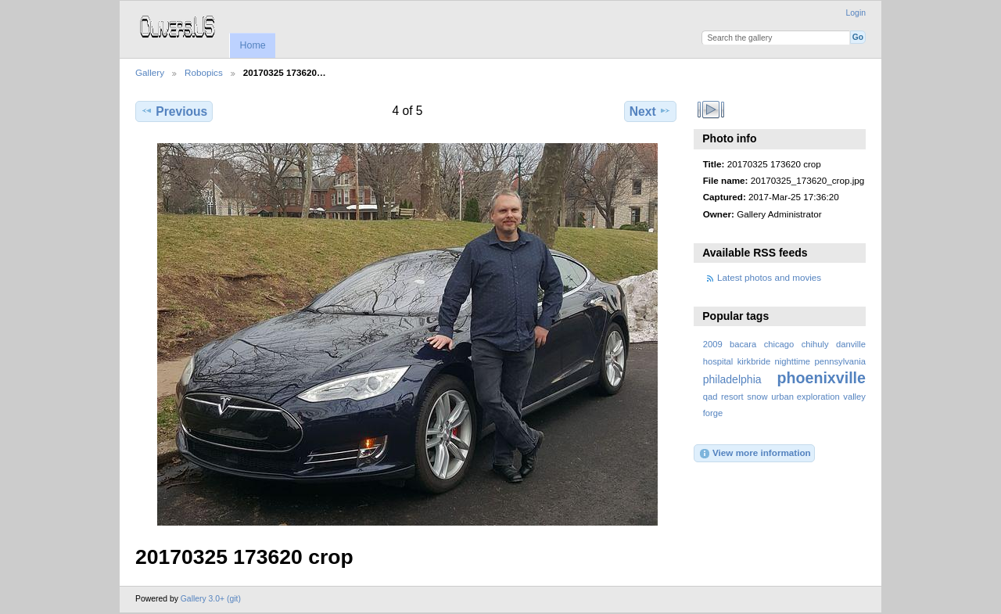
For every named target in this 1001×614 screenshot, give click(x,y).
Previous (174, 111)
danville (851, 344)
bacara (743, 344)
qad (710, 396)
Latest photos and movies (769, 277)
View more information (754, 453)
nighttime (793, 361)
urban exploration (805, 396)
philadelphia (732, 379)
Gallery (149, 72)
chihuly (815, 344)
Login (856, 13)
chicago (779, 344)
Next (650, 111)
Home (252, 45)
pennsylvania (840, 361)
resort (732, 396)
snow (757, 396)
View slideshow (711, 109)
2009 (713, 344)
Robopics (204, 72)
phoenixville (821, 377)
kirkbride (753, 361)
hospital (718, 361)
